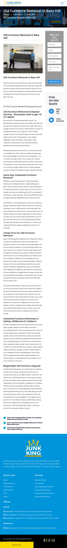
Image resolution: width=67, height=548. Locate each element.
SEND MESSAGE (60, 120)
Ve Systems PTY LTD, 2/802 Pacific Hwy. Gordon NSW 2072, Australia (31, 518)
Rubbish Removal (9, 483)
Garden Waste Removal (42, 496)
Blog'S (5, 496)
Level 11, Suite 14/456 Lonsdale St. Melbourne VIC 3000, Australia (29, 528)
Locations (17, 14)
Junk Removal (39, 483)
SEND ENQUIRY (54, 81)
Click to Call (17, 545)
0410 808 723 (58, 111)
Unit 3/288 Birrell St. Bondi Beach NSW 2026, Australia (27, 515)
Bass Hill (31, 14)
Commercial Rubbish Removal (44, 493)
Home (6, 14)
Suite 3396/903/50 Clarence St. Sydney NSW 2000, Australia (27, 511)
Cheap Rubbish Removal (43, 490)
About (5, 480)
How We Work (8, 487)
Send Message (50, 545)
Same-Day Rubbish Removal (44, 487)
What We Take (8, 490)
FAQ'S (5, 493)
